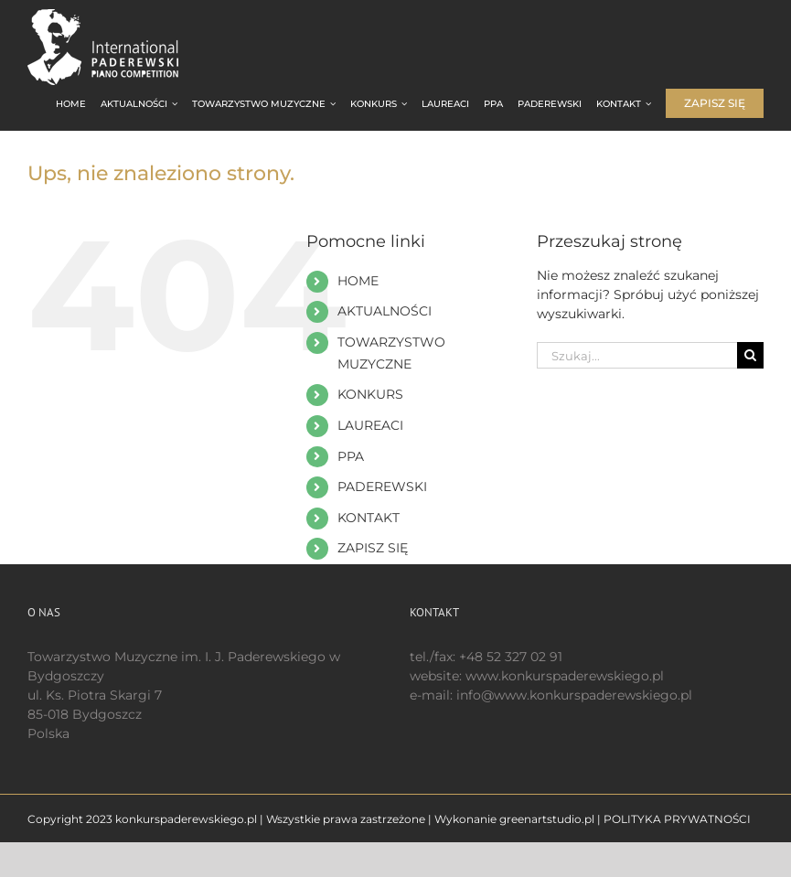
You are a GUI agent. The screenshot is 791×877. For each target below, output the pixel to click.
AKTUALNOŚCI (384, 311)
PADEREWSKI (382, 486)
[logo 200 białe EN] (118, 15)
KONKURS (370, 394)
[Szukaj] (750, 355)
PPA (350, 456)
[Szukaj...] (637, 355)
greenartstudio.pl (546, 819)
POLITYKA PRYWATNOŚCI (677, 819)
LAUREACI (370, 425)
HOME (358, 281)
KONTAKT (368, 517)
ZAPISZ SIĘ (372, 548)
